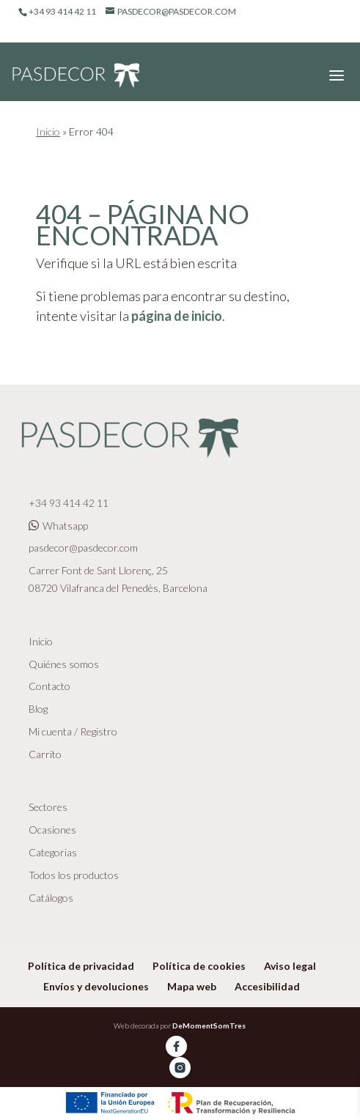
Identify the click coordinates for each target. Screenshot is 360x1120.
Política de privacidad (81, 966)
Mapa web (191, 986)
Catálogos (51, 897)
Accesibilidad (267, 986)
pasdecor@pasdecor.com (83, 547)
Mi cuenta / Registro (73, 731)
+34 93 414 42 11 (69, 503)
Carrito (45, 754)
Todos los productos (74, 875)
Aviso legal (290, 966)
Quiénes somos (64, 664)
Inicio (48, 131)
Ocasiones (52, 829)
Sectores (48, 807)
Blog (38, 708)
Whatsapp (58, 525)
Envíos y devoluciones (96, 986)
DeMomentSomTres (209, 1025)
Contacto (49, 686)
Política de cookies (199, 966)
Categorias (53, 852)
